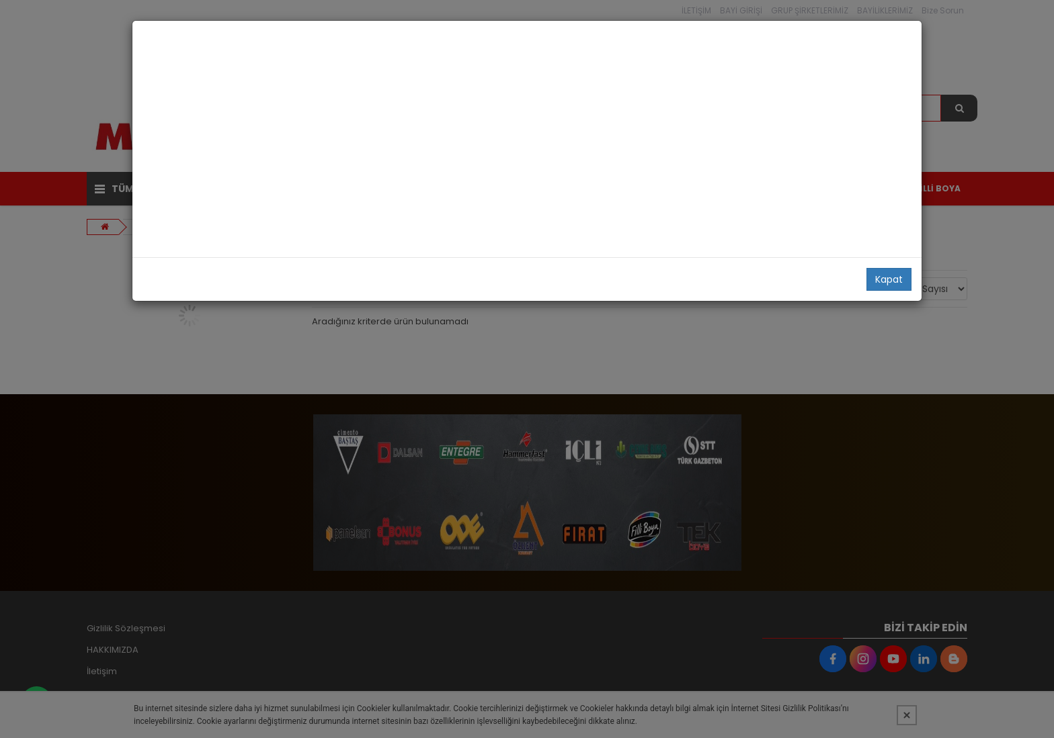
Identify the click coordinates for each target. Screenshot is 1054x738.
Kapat (889, 279)
